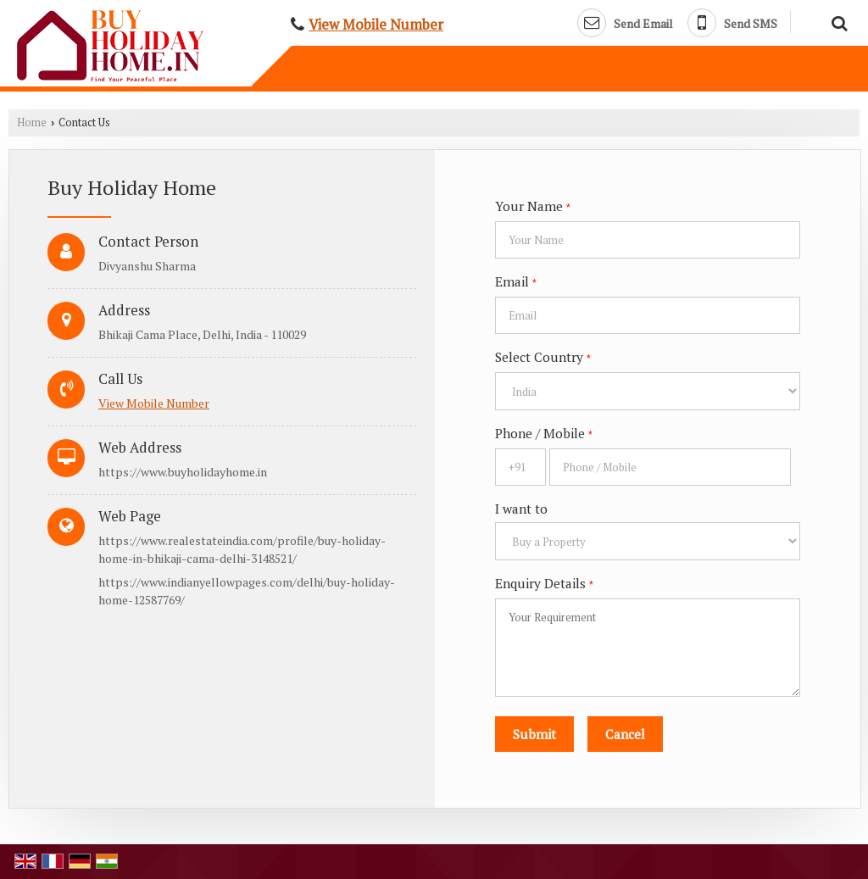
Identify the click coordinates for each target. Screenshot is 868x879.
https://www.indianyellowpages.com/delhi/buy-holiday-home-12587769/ (246, 591)
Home (32, 122)
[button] (376, 24)
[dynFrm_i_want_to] (647, 541)
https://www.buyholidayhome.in (182, 472)
